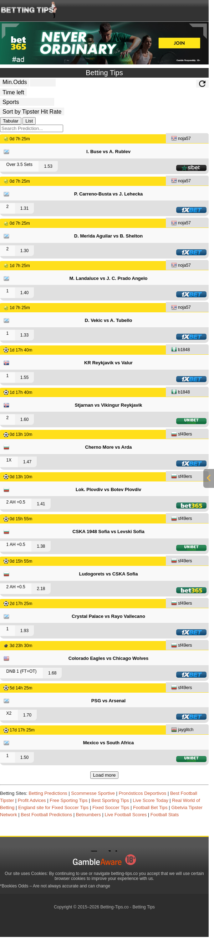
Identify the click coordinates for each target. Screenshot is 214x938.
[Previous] (11, 31)
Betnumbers (88, 814)
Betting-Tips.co (114, 907)
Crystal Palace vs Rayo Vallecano (108, 616)
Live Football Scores (126, 814)
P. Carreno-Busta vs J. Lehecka (108, 194)
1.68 (52, 673)
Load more (104, 775)
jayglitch (182, 730)
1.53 (48, 166)
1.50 (24, 757)
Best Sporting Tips (110, 800)
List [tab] (29, 121)
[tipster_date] (13, 92)
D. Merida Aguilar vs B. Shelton (108, 236)
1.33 (24, 335)
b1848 (180, 350)
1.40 (24, 292)
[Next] (198, 31)
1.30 (24, 250)
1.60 (24, 419)
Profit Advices (32, 800)
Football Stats (165, 814)
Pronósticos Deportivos (143, 793)
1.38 (41, 546)
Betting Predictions (48, 793)
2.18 (41, 588)
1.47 (27, 461)
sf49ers (181, 435)
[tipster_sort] (32, 111)
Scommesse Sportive (93, 793)
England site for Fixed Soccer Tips (53, 807)
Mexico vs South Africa (108, 742)
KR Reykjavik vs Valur (108, 362)
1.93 (24, 630)
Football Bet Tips (150, 807)
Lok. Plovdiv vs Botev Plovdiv (108, 489)
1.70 (27, 715)
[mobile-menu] (175, 9)
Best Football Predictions (46, 814)
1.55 (24, 377)
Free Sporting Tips (68, 800)
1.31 (24, 208)
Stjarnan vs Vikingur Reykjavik (108, 405)
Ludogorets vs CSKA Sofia (108, 574)
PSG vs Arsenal (108, 700)
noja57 (181, 139)
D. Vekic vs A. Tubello (108, 320)
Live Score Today (150, 800)
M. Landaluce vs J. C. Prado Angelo (108, 278)
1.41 (41, 503)
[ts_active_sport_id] (27, 102)
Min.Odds (14, 82)
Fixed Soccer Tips (110, 807)
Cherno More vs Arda (108, 447)
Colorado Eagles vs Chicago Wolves (108, 658)
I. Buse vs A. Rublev (108, 151)
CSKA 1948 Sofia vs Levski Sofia (108, 531)
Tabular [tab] (11, 121)
